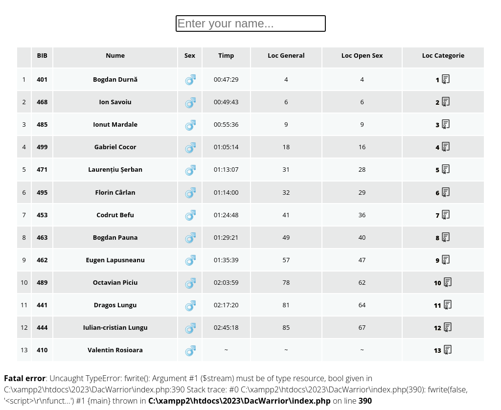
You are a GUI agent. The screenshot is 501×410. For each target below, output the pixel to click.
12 (443, 327)
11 (443, 305)
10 (443, 282)
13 (443, 350)
